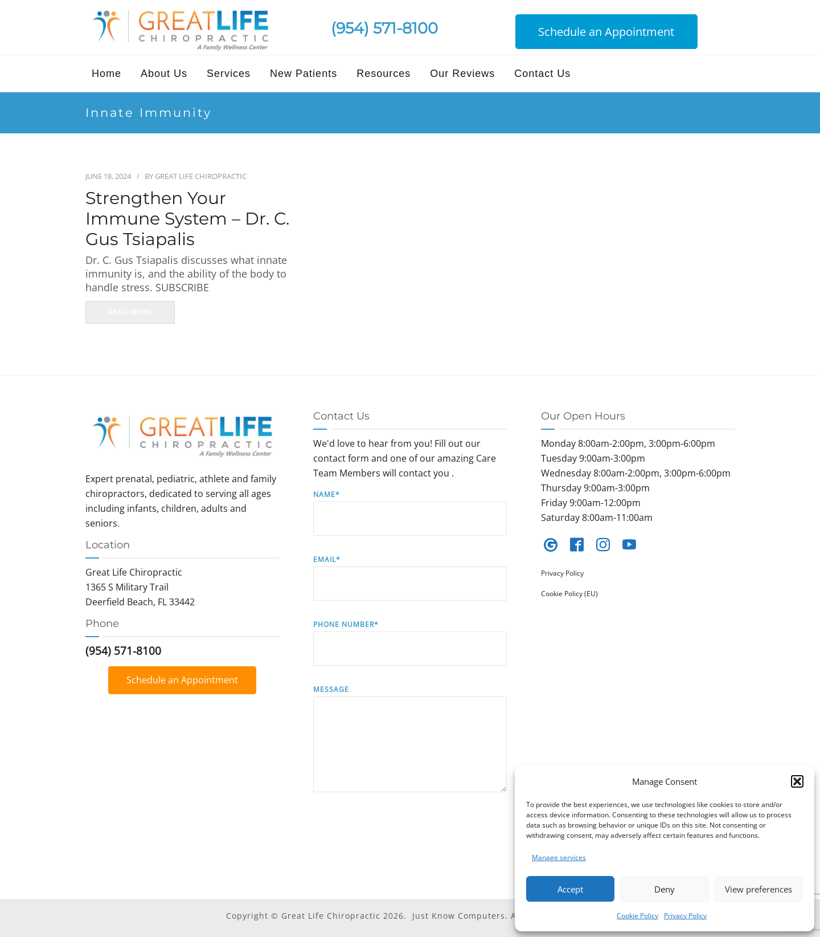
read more (130, 312)
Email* (410, 586)
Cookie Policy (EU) (569, 593)
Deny (664, 889)
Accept (570, 889)
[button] (797, 781)
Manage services (559, 857)
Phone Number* (410, 651)
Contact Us (542, 73)
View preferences (758, 889)
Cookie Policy (637, 915)
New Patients (303, 73)
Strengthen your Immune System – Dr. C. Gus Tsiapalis (187, 219)
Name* (410, 521)
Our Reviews (462, 73)
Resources (383, 73)
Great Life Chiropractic (201, 176)
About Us (164, 73)
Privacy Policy (685, 915)
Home (106, 73)
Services (229, 73)
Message (410, 747)
